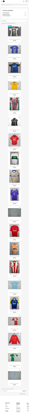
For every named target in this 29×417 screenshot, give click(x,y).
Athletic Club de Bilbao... (14, 274)
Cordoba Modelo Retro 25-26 (14, 365)
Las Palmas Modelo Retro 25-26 (14, 184)
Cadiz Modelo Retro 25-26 (14, 310)
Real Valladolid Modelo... (14, 202)
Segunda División (6, 14)
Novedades (7, 408)
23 (6, 390)
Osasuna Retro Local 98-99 (14, 147)
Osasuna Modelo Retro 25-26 (14, 238)
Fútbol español (8, 10)
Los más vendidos (6, 411)
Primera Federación (6, 15)
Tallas (6, 404)
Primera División (6, 12)
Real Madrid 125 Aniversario (14, 220)
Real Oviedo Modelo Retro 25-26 (14, 75)
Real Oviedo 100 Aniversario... (14, 292)
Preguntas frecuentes (18, 408)
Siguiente (24, 391)
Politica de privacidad (18, 411)
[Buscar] (14, 5)
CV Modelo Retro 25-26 (14, 328)
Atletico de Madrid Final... (14, 111)
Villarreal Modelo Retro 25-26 (14, 93)
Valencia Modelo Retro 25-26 (14, 256)
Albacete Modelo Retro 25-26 (14, 129)
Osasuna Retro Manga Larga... (14, 347)
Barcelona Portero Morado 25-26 (14, 57)
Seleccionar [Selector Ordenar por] (14, 21)
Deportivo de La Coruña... (14, 383)
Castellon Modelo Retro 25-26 (14, 39)
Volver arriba (23, 393)
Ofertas (6, 406)
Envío (17, 405)
